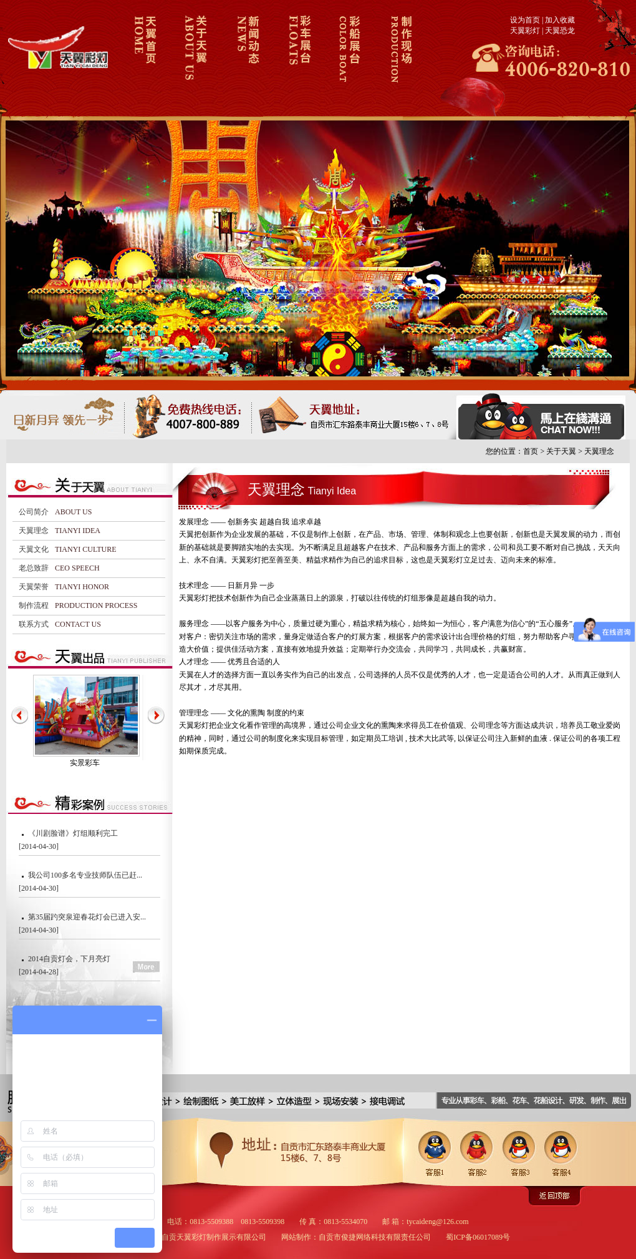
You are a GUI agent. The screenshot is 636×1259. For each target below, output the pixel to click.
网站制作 (296, 1237)
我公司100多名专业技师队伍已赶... (85, 875)
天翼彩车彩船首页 (143, 58)
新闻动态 (246, 58)
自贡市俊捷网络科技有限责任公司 (375, 1237)
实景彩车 (85, 762)
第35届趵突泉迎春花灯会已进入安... (87, 917)
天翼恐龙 (560, 30)
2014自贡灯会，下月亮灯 (69, 958)
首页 (530, 451)
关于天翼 (194, 58)
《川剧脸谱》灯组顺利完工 (73, 833)
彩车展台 (297, 58)
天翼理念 (599, 451)
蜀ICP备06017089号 (478, 1237)
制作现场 (399, 58)
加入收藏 (560, 20)
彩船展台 (348, 58)
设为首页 (525, 20)
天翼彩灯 (525, 30)
